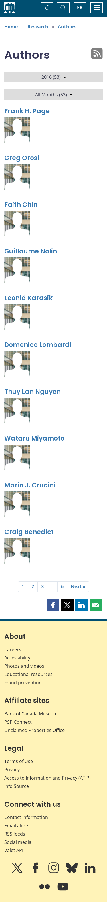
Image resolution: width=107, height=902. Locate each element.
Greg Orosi (21, 158)
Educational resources (28, 674)
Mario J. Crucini (29, 485)
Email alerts (16, 825)
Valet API (13, 850)
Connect (18, 722)
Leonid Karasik (28, 298)
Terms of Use (18, 761)
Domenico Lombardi (37, 344)
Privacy (12, 769)
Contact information (26, 817)
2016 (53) (53, 77)
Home (11, 26)
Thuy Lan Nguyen (32, 391)
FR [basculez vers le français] (80, 7)
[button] (53, 605)
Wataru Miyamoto (34, 438)
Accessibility (17, 658)
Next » (78, 586)
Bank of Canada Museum (31, 714)
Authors (67, 26)
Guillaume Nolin (30, 251)
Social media (17, 842)
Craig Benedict (29, 532)
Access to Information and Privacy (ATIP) (47, 778)
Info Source (16, 786)
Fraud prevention (23, 682)
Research (37, 26)
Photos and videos (24, 666)
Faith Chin (20, 204)
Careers (12, 649)
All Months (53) (53, 95)
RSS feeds (14, 834)
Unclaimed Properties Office (34, 730)
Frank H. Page (27, 111)
